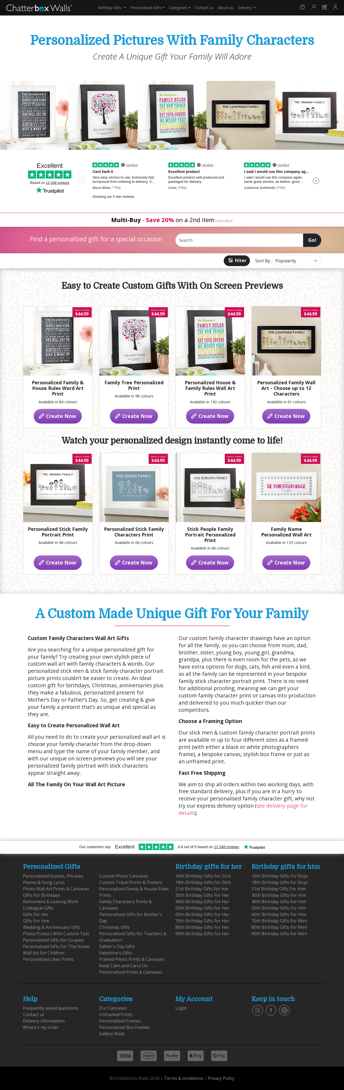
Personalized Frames (120, 1021)
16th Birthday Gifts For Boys (280, 876)
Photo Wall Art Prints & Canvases (56, 889)
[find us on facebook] (271, 1010)
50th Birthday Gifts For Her (202, 908)
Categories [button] (178, 7)
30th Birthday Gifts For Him (279, 895)
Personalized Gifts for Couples (53, 940)
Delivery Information (44, 1021)
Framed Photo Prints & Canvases (132, 959)
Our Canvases (113, 1008)
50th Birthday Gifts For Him (279, 908)
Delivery (245, 7)
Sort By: (263, 261)
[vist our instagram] (258, 1010)
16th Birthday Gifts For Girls (203, 876)
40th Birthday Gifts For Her (202, 902)
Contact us (204, 7)
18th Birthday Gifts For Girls (203, 882)
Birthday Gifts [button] (110, 7)
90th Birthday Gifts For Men (279, 934)
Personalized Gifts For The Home (56, 946)
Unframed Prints (116, 1014)
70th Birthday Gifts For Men (279, 921)
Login (181, 1008)
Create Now (57, 416)
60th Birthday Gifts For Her (202, 914)
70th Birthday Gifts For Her (202, 921)
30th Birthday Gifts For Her (202, 895)
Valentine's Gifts (115, 953)
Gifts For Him (36, 921)
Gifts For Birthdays (41, 895)
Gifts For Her (36, 914)
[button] (302, 7)
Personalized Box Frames (124, 1027)
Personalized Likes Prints (48, 959)
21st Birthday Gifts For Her (202, 889)
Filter (236, 260)
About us (225, 7)
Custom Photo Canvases (123, 876)
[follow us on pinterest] (284, 1010)
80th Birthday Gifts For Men (279, 927)
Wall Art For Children (43, 953)
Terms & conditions (183, 1078)
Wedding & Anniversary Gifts (51, 927)
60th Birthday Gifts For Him (279, 914)
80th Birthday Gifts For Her (202, 927)
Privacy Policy (221, 1078)
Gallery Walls (112, 1034)
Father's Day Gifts (117, 946)
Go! (312, 240)
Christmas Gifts (114, 927)
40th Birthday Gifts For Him (279, 902)
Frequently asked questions (50, 1008)
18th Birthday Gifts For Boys (280, 882)
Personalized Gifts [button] (145, 7)
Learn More (224, 221)
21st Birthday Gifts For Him (279, 889)
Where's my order (41, 1027)
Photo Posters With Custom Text (56, 934)
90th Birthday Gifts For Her (202, 934)
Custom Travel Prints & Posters (130, 882)
